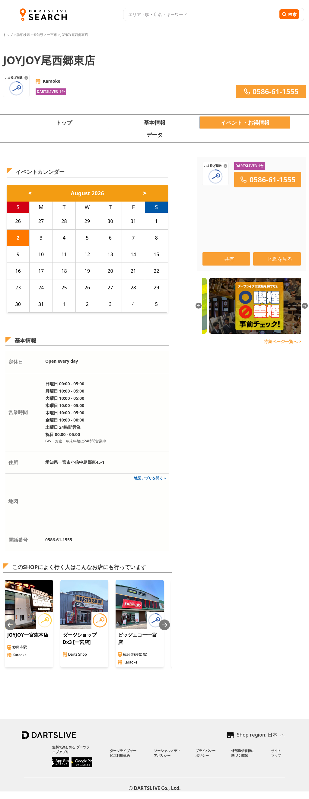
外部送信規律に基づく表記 (242, 753)
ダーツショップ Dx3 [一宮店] (80, 638)
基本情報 (154, 122)
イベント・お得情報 (245, 122)
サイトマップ (276, 753)
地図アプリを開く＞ (150, 478)
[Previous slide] (10, 625)
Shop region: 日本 (257, 734)
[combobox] (200, 14)
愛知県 (38, 34)
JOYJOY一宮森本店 (27, 635)
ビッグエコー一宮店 (137, 638)
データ (154, 134)
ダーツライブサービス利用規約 (123, 753)
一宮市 (52, 34)
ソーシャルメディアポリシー (167, 753)
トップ (8, 34)
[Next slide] (164, 625)
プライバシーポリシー (205, 753)
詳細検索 (24, 34)
